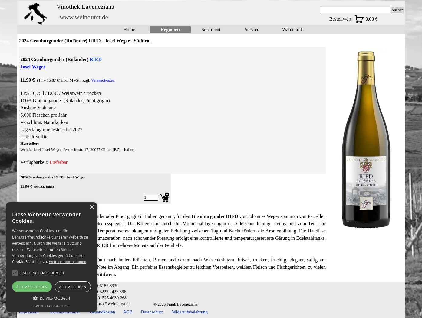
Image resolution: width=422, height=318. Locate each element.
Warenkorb (293, 29)
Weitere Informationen (67, 261)
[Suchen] (355, 10)
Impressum (28, 312)
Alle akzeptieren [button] (32, 286)
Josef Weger (32, 66)
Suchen (398, 10)
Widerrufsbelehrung (189, 312)
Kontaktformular (65, 312)
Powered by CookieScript (51, 306)
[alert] (51, 257)
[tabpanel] (172, 110)
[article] (95, 189)
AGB (128, 312)
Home (129, 29)
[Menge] (151, 197)
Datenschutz (152, 312)
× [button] (91, 207)
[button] (51, 297)
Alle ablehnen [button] (72, 286)
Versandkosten (103, 80)
